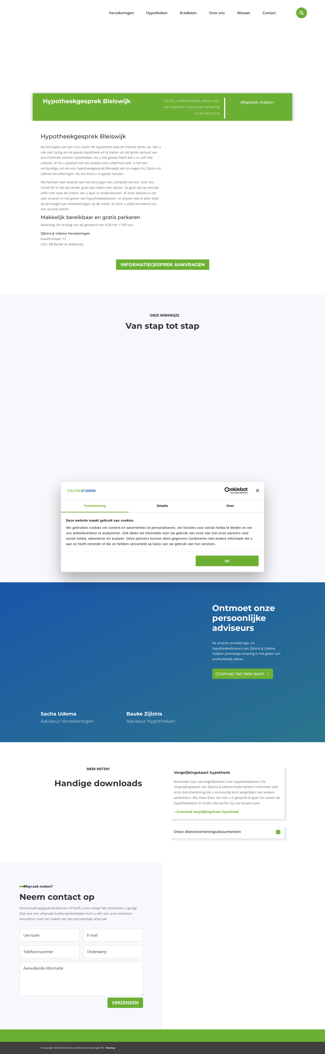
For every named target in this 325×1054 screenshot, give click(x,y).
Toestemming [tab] (95, 505)
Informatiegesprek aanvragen (163, 264)
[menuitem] (121, 12)
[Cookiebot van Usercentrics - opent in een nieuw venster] (228, 490)
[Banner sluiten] (257, 490)
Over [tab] (230, 505)
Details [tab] (162, 505)
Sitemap (110, 1047)
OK (227, 561)
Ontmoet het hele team (239, 674)
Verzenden (125, 1003)
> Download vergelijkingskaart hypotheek (206, 811)
